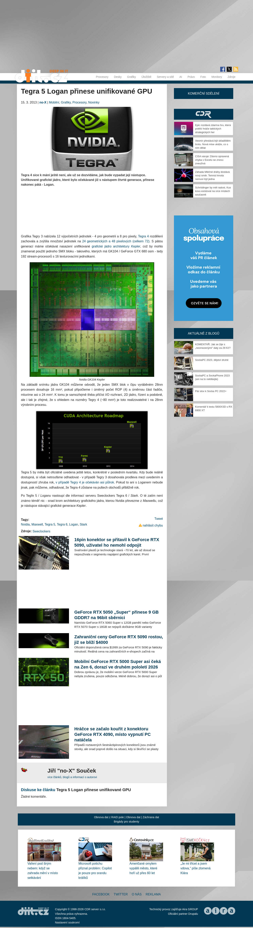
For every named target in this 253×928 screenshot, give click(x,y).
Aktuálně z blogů (203, 333)
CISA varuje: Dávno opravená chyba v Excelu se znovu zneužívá (212, 160)
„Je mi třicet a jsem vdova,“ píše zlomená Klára (195, 868)
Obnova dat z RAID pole (109, 817)
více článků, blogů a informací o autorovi (72, 777)
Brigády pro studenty (126, 821)
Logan (73, 524)
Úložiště (146, 76)
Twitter (121, 894)
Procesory (102, 76)
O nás (137, 894)
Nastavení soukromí (67, 922)
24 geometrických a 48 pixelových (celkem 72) (115, 241)
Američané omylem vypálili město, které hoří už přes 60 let (143, 868)
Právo (191, 76)
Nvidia (25, 524)
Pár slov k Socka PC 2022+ (211, 391)
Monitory (216, 76)
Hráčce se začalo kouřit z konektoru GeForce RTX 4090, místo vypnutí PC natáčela (112, 734)
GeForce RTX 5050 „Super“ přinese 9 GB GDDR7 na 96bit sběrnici (116, 615)
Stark (83, 524)
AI (180, 76)
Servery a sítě (165, 76)
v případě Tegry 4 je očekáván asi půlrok (85, 482)
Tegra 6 (62, 524)
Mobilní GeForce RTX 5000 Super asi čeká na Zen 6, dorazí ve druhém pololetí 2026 (117, 664)
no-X (42, 102)
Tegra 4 (143, 236)
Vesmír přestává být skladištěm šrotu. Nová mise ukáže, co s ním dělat (213, 144)
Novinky (93, 102)
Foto (203, 76)
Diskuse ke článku (38, 790)
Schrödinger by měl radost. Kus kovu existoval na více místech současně (213, 191)
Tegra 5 (50, 524)
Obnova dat (133, 817)
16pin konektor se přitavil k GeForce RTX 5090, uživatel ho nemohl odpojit (116, 542)
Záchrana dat (151, 817)
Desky (118, 76)
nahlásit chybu (153, 525)
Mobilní (54, 102)
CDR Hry (203, 114)
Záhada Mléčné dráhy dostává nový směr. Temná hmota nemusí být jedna (212, 175)
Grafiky (131, 76)
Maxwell (37, 524)
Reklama (153, 894)
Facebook (101, 894)
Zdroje (231, 76)
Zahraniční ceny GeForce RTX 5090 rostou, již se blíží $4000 (118, 639)
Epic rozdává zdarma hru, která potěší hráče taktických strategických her (213, 129)
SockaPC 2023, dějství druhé (211, 359)
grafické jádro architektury (116, 246)
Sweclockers (41, 531)
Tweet (158, 518)
